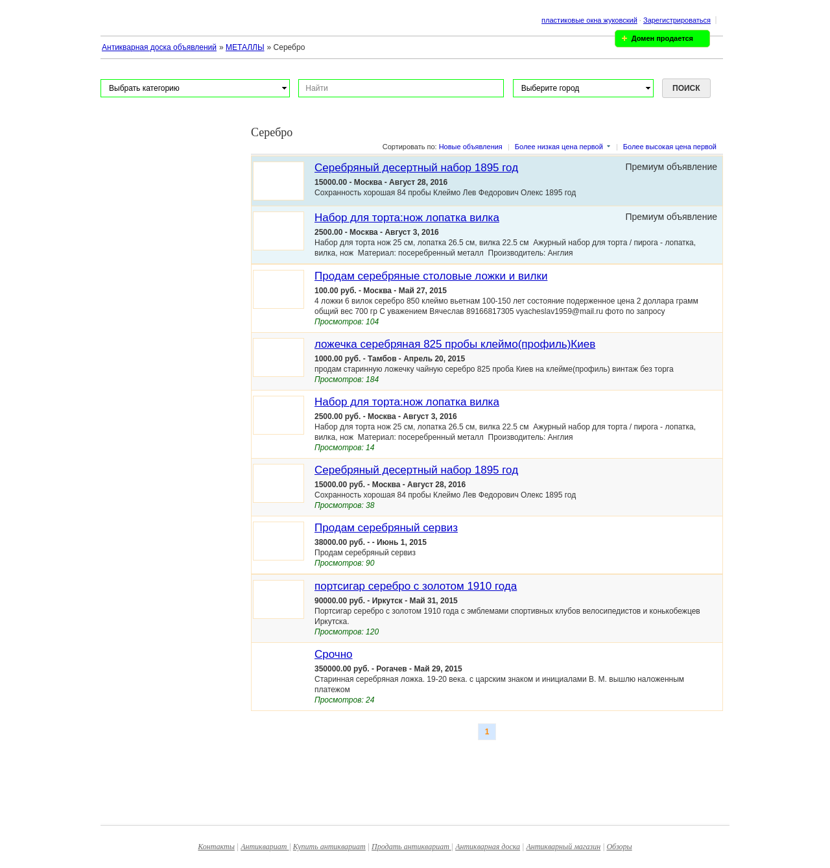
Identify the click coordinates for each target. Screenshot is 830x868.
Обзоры (619, 846)
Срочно (333, 654)
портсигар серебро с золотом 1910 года (415, 586)
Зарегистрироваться (677, 20)
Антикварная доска (487, 846)
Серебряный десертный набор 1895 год (416, 168)
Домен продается (662, 38)
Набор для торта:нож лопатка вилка (406, 217)
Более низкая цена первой (559, 147)
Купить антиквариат (329, 846)
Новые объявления (471, 147)
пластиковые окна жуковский (589, 20)
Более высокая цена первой (670, 147)
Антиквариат (265, 846)
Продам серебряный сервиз (386, 528)
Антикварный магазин (563, 846)
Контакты (216, 846)
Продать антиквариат (411, 846)
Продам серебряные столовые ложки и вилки (430, 276)
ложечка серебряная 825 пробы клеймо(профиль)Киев (454, 344)
